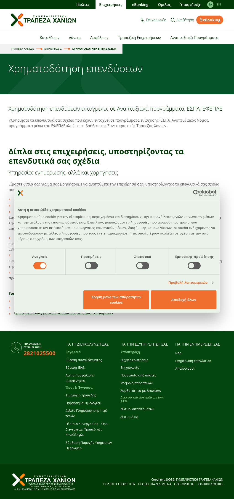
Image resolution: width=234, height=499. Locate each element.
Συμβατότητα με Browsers (140, 390)
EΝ (219, 4)
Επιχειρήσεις (110, 4)
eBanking (140, 4)
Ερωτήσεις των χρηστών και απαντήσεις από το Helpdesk (63, 313)
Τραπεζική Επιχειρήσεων (139, 37)
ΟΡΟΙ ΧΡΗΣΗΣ (184, 484)
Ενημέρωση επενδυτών (193, 361)
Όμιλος (164, 4)
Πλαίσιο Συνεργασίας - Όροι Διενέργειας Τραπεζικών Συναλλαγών (87, 429)
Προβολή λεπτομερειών (188, 282)
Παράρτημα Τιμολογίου (83, 403)
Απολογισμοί (184, 368)
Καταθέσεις (49, 37)
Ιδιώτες (83, 4)
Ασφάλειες (99, 37)
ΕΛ (210, 4)
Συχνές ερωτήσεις (134, 360)
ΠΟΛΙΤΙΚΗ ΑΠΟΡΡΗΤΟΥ (119, 484)
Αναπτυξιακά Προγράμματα (194, 37)
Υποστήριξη (190, 4)
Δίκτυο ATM (129, 416)
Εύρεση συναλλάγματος (84, 360)
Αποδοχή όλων (183, 300)
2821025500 (40, 353)
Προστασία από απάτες (138, 375)
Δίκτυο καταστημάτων (137, 409)
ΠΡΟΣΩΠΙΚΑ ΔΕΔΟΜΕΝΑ (154, 484)
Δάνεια (75, 37)
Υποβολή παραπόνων (136, 383)
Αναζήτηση (185, 20)
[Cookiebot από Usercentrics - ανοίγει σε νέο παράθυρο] (196, 193)
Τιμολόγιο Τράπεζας (81, 395)
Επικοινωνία (156, 20)
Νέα (178, 353)
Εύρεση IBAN (75, 367)
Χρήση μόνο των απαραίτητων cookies (116, 299)
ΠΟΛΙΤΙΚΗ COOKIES (210, 484)
